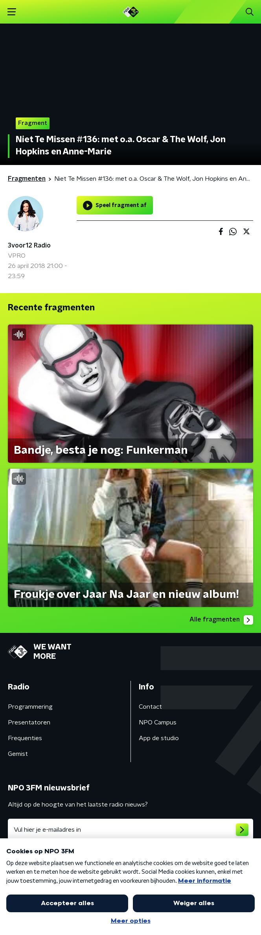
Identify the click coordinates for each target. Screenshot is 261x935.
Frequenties (25, 738)
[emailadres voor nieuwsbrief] (130, 830)
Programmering (30, 707)
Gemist (18, 754)
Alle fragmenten (221, 620)
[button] (11, 12)
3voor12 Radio (29, 245)
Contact (150, 707)
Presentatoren (29, 722)
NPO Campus (157, 722)
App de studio (159, 738)
